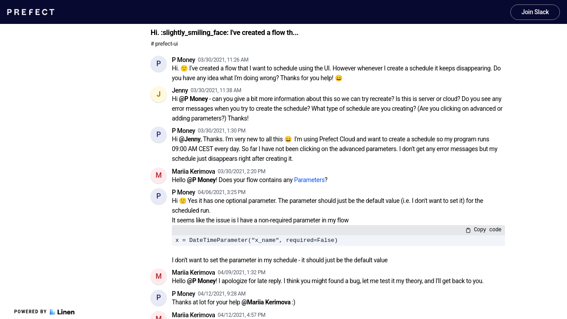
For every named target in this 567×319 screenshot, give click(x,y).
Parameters (309, 179)
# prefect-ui (164, 43)
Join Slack (535, 12)
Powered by (44, 312)
